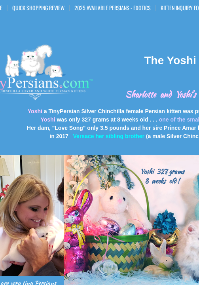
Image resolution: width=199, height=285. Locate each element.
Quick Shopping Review (38, 8)
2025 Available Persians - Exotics (112, 8)
